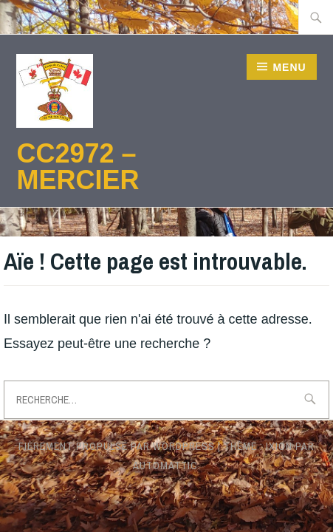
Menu (289, 67)
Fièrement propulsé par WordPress (116, 446)
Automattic (165, 465)
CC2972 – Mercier (77, 166)
